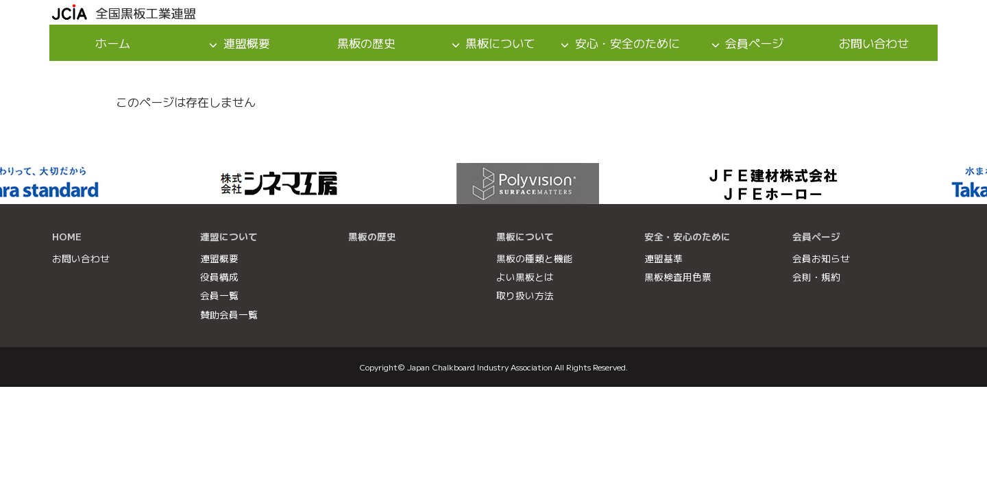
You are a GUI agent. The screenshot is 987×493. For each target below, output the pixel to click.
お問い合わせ (874, 42)
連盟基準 (663, 258)
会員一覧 (219, 295)
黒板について (500, 42)
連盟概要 (246, 42)
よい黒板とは (525, 276)
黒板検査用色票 (677, 276)
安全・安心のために (687, 236)
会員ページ (754, 42)
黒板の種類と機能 (534, 258)
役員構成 (219, 276)
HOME (67, 236)
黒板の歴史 (366, 42)
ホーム (112, 42)
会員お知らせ (821, 258)
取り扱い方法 (525, 295)
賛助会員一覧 (229, 314)
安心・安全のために (627, 42)
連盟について (229, 236)
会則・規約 (816, 276)
